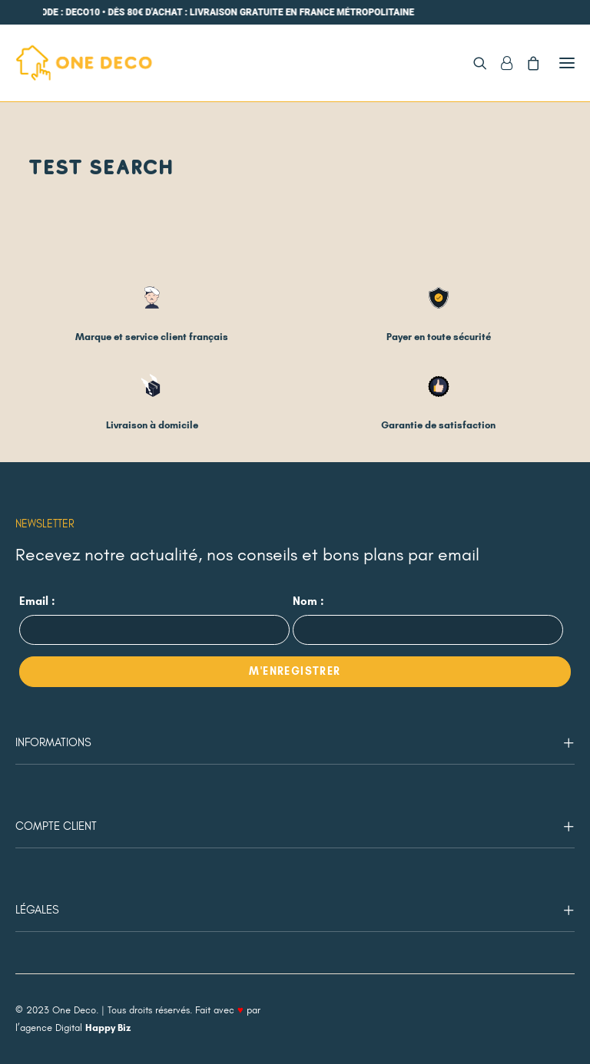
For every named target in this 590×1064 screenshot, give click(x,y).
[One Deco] (84, 63)
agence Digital (75, 1028)
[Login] (499, 63)
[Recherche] (473, 63)
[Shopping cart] (526, 63)
